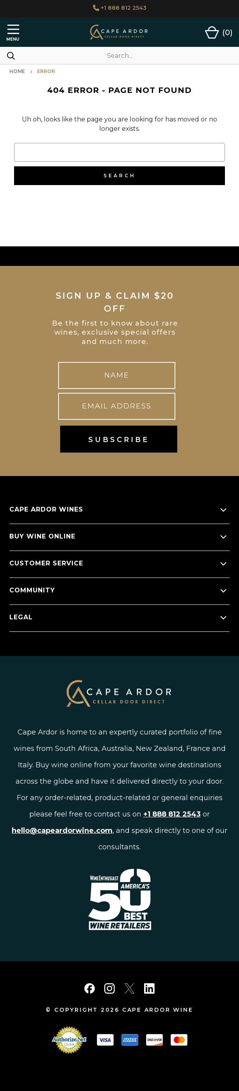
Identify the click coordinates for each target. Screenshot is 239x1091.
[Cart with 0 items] (219, 32)
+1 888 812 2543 (119, 7)
